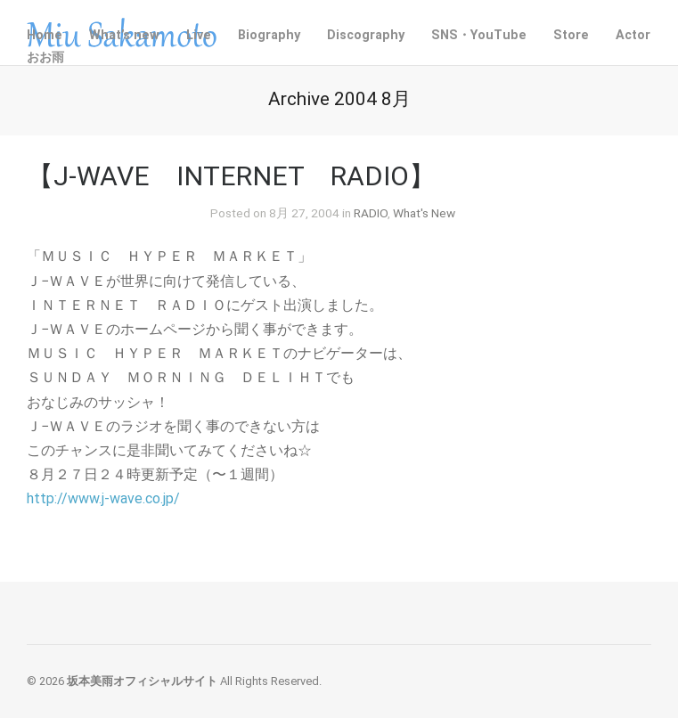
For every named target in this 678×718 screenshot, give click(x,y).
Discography (365, 35)
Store (571, 35)
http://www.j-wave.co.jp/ (103, 498)
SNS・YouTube (479, 35)
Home (44, 35)
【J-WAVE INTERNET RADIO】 (231, 176)
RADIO (371, 213)
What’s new (124, 35)
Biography (269, 35)
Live (198, 35)
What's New (424, 213)
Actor (633, 35)
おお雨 (45, 57)
